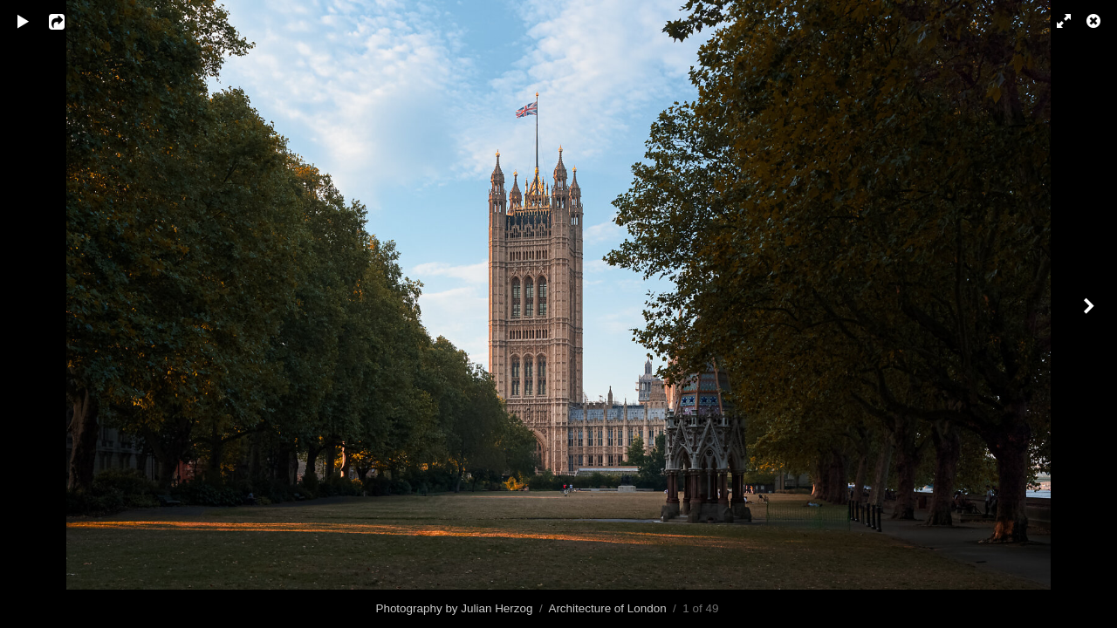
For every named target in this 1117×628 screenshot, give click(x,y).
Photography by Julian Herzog (453, 608)
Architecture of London (607, 608)
